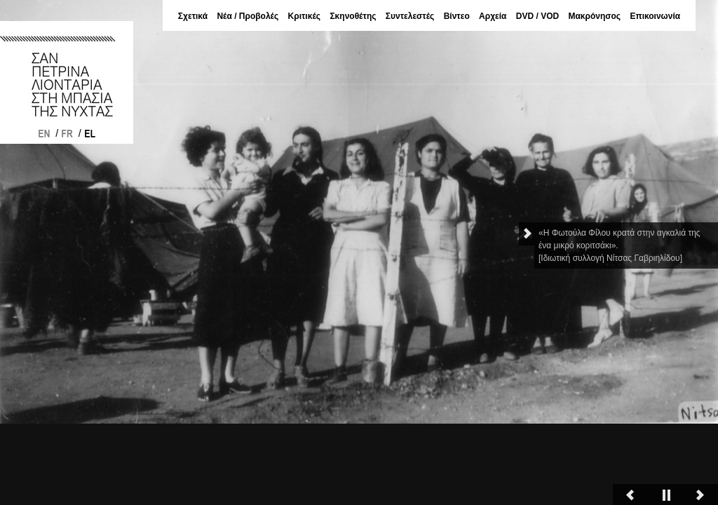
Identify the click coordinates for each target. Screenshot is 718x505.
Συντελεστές (410, 16)
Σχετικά (193, 16)
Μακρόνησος (595, 16)
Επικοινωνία (655, 16)
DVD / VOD (537, 16)
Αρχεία (492, 16)
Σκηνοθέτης (353, 16)
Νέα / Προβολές (247, 16)
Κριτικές (304, 16)
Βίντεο (457, 16)
